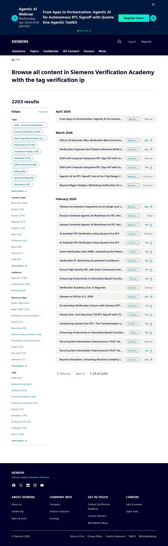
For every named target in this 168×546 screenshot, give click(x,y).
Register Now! (134, 18)
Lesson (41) (17, 253)
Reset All (43, 111)
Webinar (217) (18, 221)
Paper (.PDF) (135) (20, 309)
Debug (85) (20, 171)
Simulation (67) (22, 184)
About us (17, 504)
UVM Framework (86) (25, 164)
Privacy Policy (95, 536)
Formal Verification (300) (23, 396)
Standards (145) (19, 415)
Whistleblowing (147, 536)
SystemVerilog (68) (24, 177)
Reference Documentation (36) (26, 334)
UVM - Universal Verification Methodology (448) (30, 125)
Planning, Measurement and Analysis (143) (30, 138)
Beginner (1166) (19, 278)
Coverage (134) (18, 428)
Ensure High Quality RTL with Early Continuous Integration (94, 269)
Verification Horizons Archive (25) (28, 340)
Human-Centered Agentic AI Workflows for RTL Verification (95, 215)
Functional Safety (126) (26, 151)
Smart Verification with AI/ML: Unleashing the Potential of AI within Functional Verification (113, 251)
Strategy (54, 518)
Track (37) (16, 259)
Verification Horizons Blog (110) (27, 315)
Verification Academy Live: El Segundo (82, 287)
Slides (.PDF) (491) (20, 303)
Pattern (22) (17, 347)
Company (55, 504)
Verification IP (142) (21, 421)
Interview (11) (18, 359)
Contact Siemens (97, 515)
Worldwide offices (98, 522)
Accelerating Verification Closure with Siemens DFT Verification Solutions (103, 305)
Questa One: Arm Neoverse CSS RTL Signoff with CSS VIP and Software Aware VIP (108, 314)
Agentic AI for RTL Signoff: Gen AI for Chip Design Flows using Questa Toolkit (105, 176)
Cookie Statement (116, 536)
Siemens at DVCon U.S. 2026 (76, 296)
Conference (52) (19, 240)
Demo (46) (16, 247)
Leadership (18, 511)
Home (16, 59)
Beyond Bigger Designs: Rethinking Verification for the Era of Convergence (104, 185)
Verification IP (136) (24, 145)
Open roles (132, 511)
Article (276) (17, 209)
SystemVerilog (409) (21, 384)
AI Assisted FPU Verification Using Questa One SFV (89, 233)
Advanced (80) (18, 290)
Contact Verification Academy (99, 506)
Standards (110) (22, 158)
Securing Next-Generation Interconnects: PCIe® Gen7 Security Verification (104, 341)
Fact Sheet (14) (18, 353)
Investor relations (59, 511)
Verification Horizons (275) (24, 403)
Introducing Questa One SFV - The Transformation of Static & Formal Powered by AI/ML (111, 323)
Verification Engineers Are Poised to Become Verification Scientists (99, 149)
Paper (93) (16, 234)
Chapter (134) (18, 228)
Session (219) (18, 215)
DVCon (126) (17, 434)
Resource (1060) (19, 203)
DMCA (132, 536)
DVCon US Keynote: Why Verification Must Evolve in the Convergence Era (103, 140)
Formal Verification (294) (27, 131)
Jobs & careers (134, 504)
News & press (19, 518)
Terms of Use (77, 536)
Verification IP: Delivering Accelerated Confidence (89, 260)
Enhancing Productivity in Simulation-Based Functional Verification (99, 278)
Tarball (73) (17, 322)
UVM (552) (16, 378)
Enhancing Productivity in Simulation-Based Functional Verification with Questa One (110, 332)
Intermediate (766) (20, 284)
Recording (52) (18, 328)
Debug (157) (17, 409)
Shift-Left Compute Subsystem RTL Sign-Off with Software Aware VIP (100, 158)
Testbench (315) (19, 390)
